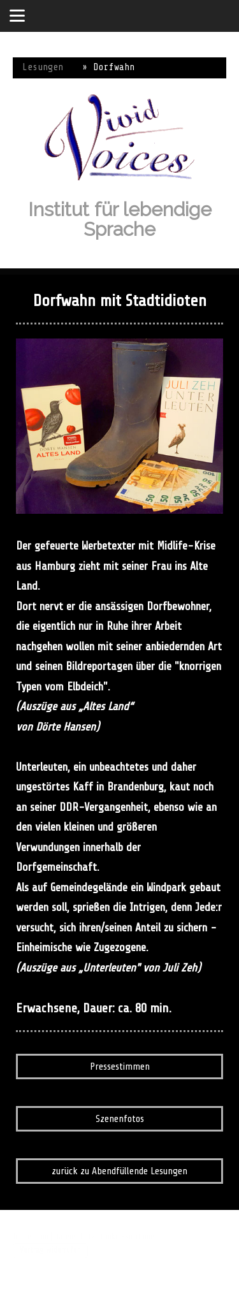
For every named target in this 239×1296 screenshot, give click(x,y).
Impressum (30, 1236)
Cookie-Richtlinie (127, 1236)
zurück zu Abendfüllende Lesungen (119, 1171)
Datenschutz (74, 1236)
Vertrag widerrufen (50, 1250)
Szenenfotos (120, 1119)
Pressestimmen (120, 1066)
